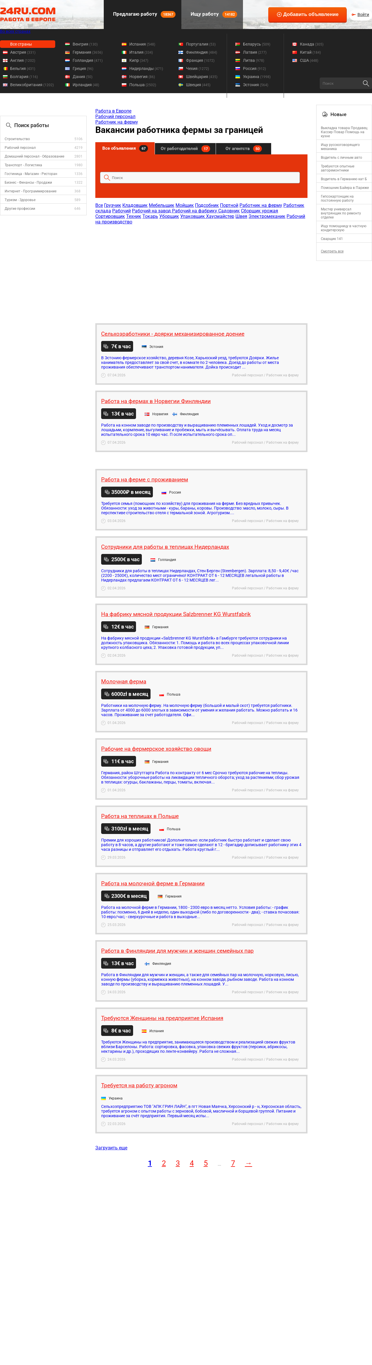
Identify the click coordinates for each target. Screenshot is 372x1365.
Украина (257, 76)
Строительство (17, 139)
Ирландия (86, 84)
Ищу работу (213, 14)
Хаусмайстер (220, 216)
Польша (142, 84)
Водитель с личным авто (341, 158)
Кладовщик (135, 205)
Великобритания (32, 84)
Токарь (150, 216)
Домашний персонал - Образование (34, 156)
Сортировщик (110, 216)
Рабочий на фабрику (195, 211)
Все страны (21, 44)
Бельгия (22, 68)
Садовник (229, 211)
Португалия (201, 44)
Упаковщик (193, 216)
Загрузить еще (111, 1148)
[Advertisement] (201, 271)
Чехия (197, 68)
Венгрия (85, 44)
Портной (229, 205)
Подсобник (207, 205)
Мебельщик (161, 205)
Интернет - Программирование (30, 191)
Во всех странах (15, 31)
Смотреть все (332, 251)
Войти (363, 14)
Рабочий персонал (20, 148)
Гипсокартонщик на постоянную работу (337, 198)
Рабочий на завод (152, 211)
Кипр (138, 60)
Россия (254, 68)
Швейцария (201, 76)
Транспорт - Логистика (23, 165)
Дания (82, 76)
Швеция (198, 84)
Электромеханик (266, 216)
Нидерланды (146, 68)
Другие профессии (20, 209)
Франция (200, 60)
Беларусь (256, 44)
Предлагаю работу (144, 14)
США (309, 60)
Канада (311, 44)
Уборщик (169, 216)
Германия (88, 52)
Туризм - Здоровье (20, 200)
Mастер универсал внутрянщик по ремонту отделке (341, 213)
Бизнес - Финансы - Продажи (28, 182)
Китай (310, 52)
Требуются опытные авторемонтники (337, 168)
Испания (142, 44)
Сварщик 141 (332, 239)
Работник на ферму (116, 122)
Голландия (88, 60)
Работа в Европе (113, 111)
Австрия (22, 52)
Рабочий (121, 211)
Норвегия (142, 76)
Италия (141, 52)
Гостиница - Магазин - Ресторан (31, 174)
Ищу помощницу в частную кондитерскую (343, 228)
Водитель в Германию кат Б (344, 179)
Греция (83, 68)
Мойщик (185, 205)
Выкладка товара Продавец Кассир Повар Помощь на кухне (344, 132)
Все (99, 205)
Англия (22, 60)
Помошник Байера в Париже (345, 188)
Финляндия (201, 52)
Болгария (24, 76)
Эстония (255, 84)
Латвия (255, 52)
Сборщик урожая (259, 211)
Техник (133, 216)
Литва (253, 60)
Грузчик (112, 205)
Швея (241, 216)
